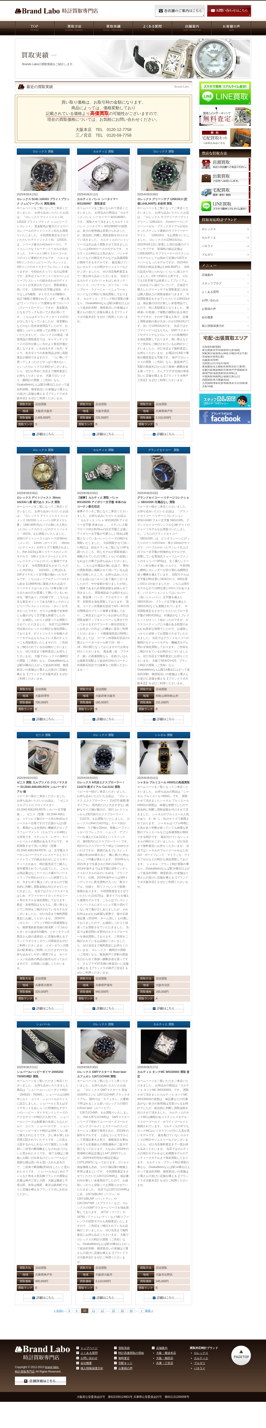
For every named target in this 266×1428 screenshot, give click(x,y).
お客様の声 (231, 28)
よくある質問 (152, 28)
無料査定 (124, 1358)
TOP (34, 28)
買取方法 (73, 28)
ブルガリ (207, 254)
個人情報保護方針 (213, 326)
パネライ (207, 246)
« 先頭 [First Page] (58, 1310)
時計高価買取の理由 (131, 1353)
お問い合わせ (210, 300)
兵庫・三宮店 (164, 1363)
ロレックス (209, 229)
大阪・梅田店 (164, 1358)
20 (113, 1310)
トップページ (89, 1348)
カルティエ (209, 237)
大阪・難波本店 (166, 1353)
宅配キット (125, 1363)
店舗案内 (191, 28)
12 (102, 1310)
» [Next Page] (141, 1310)
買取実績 (113, 28)
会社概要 (207, 317)
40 (131, 1310)
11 (93, 1310)
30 (122, 1310)
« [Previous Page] (63, 1310)
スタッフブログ (212, 283)
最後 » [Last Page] (149, 1310)
